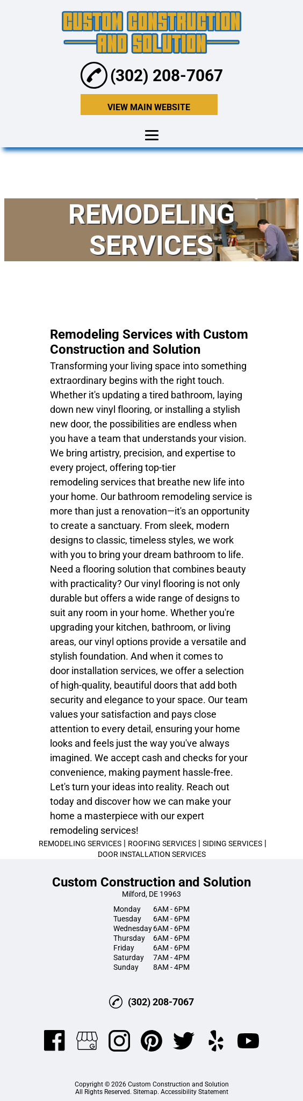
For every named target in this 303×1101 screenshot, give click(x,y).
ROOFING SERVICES (162, 843)
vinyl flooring (123, 409)
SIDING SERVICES (232, 843)
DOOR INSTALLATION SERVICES (152, 854)
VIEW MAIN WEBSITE (148, 107)
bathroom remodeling (164, 496)
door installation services (103, 670)
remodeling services (93, 482)
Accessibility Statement (194, 1092)
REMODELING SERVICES (80, 843)
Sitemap (145, 1092)
